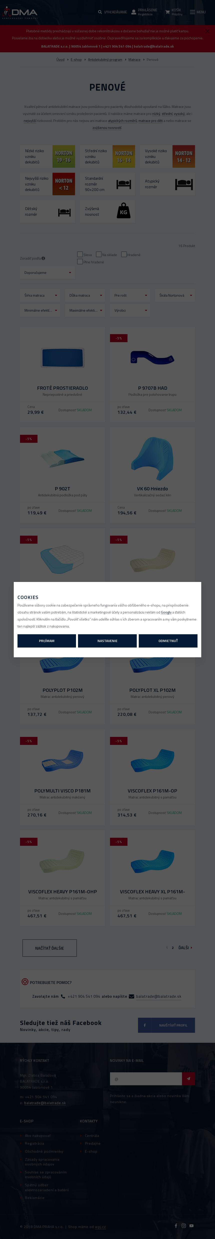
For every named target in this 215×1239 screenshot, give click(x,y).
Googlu (166, 612)
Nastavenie (108, 640)
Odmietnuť (168, 640)
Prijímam (46, 640)
